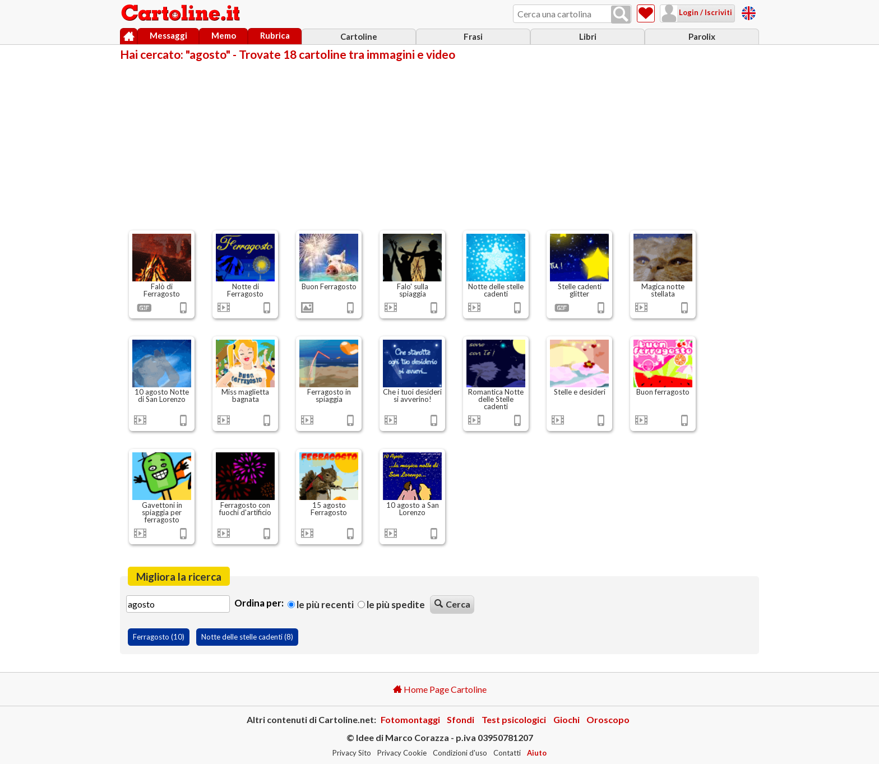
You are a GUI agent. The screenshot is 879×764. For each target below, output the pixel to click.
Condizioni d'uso (460, 752)
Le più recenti (321, 604)
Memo (223, 35)
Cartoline (358, 36)
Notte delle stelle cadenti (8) (247, 636)
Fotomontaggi (410, 719)
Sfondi (460, 719)
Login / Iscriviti (704, 12)
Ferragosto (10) (158, 636)
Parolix (701, 36)
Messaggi (168, 35)
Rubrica (275, 35)
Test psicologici (514, 719)
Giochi (566, 719)
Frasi (473, 36)
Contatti (507, 752)
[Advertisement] (439, 144)
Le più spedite (391, 604)
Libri (587, 36)
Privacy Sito (351, 752)
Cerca (452, 604)
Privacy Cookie (402, 752)
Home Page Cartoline (440, 689)
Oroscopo (608, 719)
